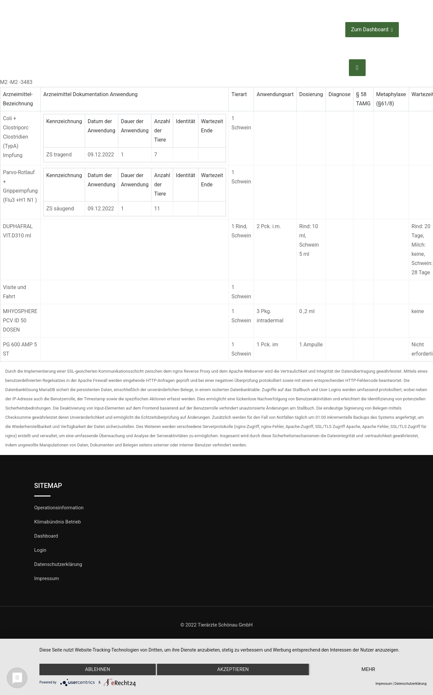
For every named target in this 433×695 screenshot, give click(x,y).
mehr (369, 670)
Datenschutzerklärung (58, 564)
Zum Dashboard (372, 30)
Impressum (46, 578)
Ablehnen (96, 670)
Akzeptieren (233, 670)
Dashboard (46, 536)
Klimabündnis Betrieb (57, 522)
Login (40, 550)
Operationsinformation (58, 508)
